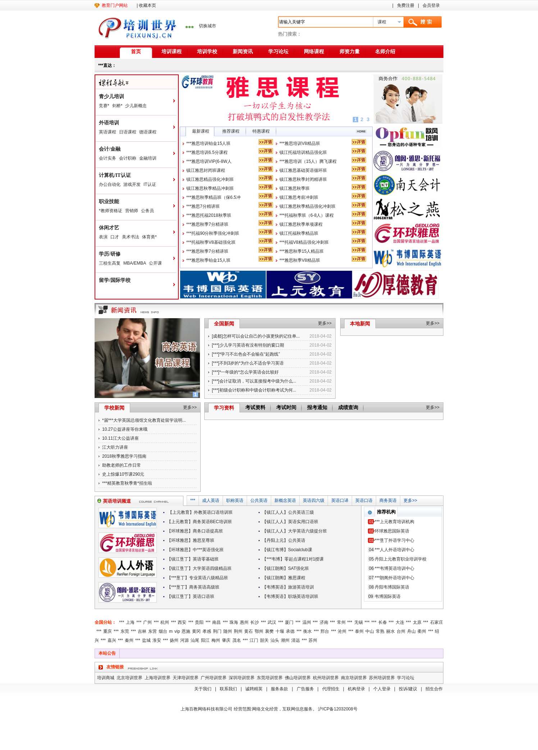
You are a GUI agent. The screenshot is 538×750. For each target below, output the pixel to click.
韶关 (264, 640)
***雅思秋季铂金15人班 (208, 260)
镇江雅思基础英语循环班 (303, 170)
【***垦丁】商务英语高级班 (193, 587)
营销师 (131, 210)
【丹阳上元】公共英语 (283, 540)
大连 (400, 622)
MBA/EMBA (134, 263)
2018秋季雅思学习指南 (124, 456)
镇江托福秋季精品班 (298, 233)
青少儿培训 (111, 96)
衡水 (307, 631)
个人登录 (382, 688)
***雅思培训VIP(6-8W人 (209, 161)
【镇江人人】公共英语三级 (288, 512)
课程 (382, 21)
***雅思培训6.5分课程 (207, 152)
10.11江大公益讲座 (120, 438)
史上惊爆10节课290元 (123, 474)
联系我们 (228, 688)
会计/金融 (109, 149)
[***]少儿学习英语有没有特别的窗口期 (248, 345)
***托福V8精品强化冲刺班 (304, 242)
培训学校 (207, 51)
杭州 (164, 622)
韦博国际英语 (388, 596)
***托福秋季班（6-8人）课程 (306, 215)
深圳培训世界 (242, 677)
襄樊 (269, 631)
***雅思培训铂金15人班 (208, 143)
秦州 (129, 640)
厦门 (289, 622)
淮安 (156, 640)
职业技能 (109, 201)
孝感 (206, 631)
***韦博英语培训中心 (394, 568)
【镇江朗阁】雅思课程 (283, 577)
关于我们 (202, 688)
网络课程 (314, 51)
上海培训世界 (157, 677)
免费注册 (405, 5)
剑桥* (117, 105)
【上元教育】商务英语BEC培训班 (199, 521)
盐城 (146, 640)
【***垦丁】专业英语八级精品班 (197, 577)
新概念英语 (285, 500)
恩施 (186, 631)
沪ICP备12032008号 (337, 709)
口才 (114, 236)
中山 (369, 631)
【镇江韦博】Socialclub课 (287, 549)
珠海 (233, 622)
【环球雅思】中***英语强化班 (195, 549)
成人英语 (210, 500)
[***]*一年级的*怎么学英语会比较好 (245, 372)
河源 (184, 640)
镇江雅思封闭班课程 (205, 170)
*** (192, 500)
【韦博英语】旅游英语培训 (288, 587)
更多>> (325, 323)
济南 (324, 622)
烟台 (163, 631)
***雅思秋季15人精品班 (301, 251)
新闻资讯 (243, 51)
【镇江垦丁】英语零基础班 (193, 559)
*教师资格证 (110, 210)
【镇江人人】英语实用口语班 (290, 521)
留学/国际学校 (115, 280)
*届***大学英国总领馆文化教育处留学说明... (144, 420)
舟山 (411, 631)
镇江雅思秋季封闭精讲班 (303, 179)
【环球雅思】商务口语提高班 (195, 531)
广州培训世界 (214, 677)
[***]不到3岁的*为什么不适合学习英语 (248, 363)
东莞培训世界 (270, 677)
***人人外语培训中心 (394, 549)
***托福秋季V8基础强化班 (211, 242)
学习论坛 (278, 51)
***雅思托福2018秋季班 (208, 215)
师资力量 (349, 51)
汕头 (274, 640)
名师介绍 (385, 51)
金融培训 (147, 158)
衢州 (422, 631)
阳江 (205, 640)
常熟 (380, 631)
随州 (227, 631)
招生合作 (434, 688)
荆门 (217, 631)
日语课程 (127, 131)
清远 (295, 640)
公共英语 (259, 500)
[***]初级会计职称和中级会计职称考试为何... (254, 390)
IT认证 (149, 184)
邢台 (324, 631)
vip (177, 631)
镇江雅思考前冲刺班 (298, 197)
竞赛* (104, 105)
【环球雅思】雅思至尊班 (190, 540)
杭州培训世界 (326, 677)
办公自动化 (109, 184)
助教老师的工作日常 (121, 465)
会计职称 (127, 158)
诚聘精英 (254, 688)
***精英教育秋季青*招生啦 (127, 483)
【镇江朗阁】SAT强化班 (285, 568)
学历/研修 (109, 254)
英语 (307, 500)
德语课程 (147, 131)
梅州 (215, 640)
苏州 (313, 640)
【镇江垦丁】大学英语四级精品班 (199, 568)
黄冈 (196, 631)
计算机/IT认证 (115, 175)
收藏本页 (147, 5)
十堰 (279, 631)
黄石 (248, 631)
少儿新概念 (136, 105)
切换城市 (207, 25)
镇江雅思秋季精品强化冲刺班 (307, 206)
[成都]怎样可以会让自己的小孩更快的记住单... (256, 336)
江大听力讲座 (115, 447)
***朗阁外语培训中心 (394, 577)
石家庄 (436, 622)
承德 (290, 631)
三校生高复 (109, 263)
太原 (417, 622)
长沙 (254, 622)
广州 (147, 622)
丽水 (390, 631)
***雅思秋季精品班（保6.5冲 (213, 197)
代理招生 (330, 688)
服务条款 (279, 688)
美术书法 (130, 236)
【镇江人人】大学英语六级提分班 (294, 531)
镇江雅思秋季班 (294, 188)
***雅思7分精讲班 (203, 206)
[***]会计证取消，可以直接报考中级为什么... (254, 381)
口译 (344, 500)
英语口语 (364, 500)
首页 (136, 51)
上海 (130, 622)
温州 (306, 622)
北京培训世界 (129, 677)
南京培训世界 (354, 677)
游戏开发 (132, 184)
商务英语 (388, 500)
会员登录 (431, 5)
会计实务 (107, 158)
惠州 (244, 622)
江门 (254, 640)
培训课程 (171, 51)
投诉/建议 (408, 688)
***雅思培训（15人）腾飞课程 (308, 161)
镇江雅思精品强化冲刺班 (210, 179)
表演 (103, 236)
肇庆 (226, 640)
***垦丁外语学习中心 (394, 540)
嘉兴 (112, 640)
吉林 (142, 631)
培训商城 (105, 677)
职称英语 (234, 500)
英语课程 (107, 131)
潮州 (285, 640)
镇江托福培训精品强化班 (303, 152)
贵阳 (199, 622)
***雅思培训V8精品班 (299, 143)
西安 (182, 622)
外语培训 (109, 122)
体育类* (149, 236)
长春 (382, 622)
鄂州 (259, 631)
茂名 (236, 640)
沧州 (342, 631)
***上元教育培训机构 (394, 521)
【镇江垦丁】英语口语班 (190, 596)
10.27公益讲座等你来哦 (124, 429)
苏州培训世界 (382, 677)
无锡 (358, 622)
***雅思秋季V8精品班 (299, 260)
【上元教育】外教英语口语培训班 (200, 512)
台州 (401, 631)
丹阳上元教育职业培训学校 (401, 559)
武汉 (272, 622)
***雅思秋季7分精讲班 (207, 224)
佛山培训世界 (298, 677)
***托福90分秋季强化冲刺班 (212, 233)
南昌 (216, 622)
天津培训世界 (186, 677)
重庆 (107, 631)
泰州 (359, 631)
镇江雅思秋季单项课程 (301, 224)
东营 (152, 631)
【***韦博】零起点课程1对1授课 (293, 559)
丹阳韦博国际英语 (392, 587)
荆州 (238, 631)
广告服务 (305, 688)
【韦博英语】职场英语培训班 (290, 596)
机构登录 (356, 688)
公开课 (155, 263)
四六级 (317, 500)
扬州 (174, 640)
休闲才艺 (109, 227)
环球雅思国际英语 (392, 531)
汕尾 (195, 640)
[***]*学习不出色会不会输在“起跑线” (246, 354)
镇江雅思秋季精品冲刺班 (210, 188)
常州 (341, 622)
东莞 (124, 631)
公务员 (147, 210)
